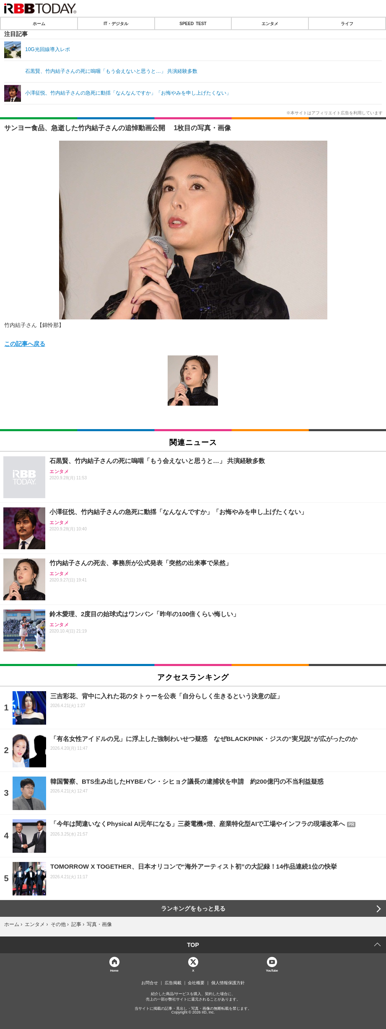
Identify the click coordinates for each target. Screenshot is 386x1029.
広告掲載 (173, 983)
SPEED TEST (192, 23)
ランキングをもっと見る (193, 908)
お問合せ (149, 983)
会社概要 (196, 983)
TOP (193, 945)
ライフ (347, 23)
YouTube (272, 970)
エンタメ (270, 23)
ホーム (39, 23)
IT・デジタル (116, 23)
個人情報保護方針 (228, 983)
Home (114, 970)
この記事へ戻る (24, 343)
